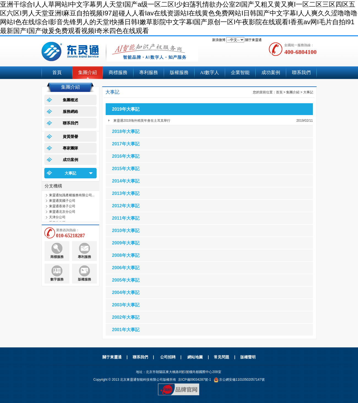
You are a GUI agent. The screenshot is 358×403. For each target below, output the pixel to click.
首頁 (57, 72)
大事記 (70, 173)
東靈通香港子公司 (62, 206)
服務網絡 (70, 111)
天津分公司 (57, 217)
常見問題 (221, 357)
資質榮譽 (70, 136)
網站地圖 (195, 357)
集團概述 (70, 100)
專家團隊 (70, 148)
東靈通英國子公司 (62, 201)
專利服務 (148, 72)
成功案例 (270, 72)
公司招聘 (168, 357)
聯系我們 (301, 72)
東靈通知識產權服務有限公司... (72, 195)
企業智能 (240, 72)
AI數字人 (209, 72)
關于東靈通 (253, 40)
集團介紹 (87, 72)
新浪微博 (218, 40)
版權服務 (179, 72)
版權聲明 (248, 357)
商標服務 (118, 72)
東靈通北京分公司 (62, 212)
